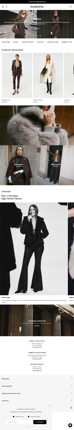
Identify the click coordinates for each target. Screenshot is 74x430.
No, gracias (26, 426)
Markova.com (20, 416)
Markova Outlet (35, 416)
